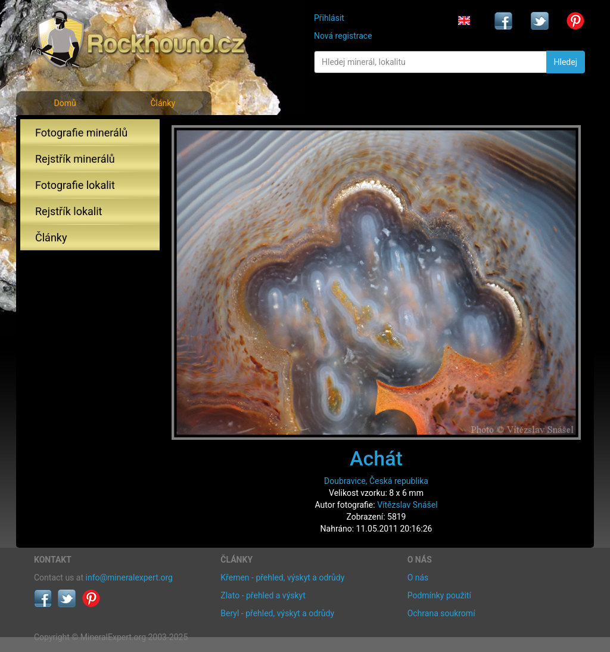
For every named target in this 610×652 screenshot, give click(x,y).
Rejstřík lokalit (68, 211)
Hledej (565, 62)
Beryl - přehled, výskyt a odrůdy (277, 613)
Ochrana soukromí (441, 613)
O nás (418, 577)
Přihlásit (329, 18)
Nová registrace (343, 36)
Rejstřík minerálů (75, 159)
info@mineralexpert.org (129, 577)
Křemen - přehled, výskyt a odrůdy (282, 577)
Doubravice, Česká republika (376, 481)
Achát (376, 458)
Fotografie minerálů (81, 132)
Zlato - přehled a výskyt (262, 595)
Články (162, 103)
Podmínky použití (439, 595)
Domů (65, 103)
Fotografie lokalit (75, 185)
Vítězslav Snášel (407, 505)
